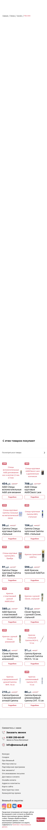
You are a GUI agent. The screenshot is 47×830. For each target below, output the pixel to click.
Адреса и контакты (11, 783)
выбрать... (14, 357)
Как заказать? (8, 770)
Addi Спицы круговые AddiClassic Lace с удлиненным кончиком (33, 492)
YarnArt (19, 16)
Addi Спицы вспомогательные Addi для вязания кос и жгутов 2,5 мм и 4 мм (11, 492)
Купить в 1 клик (23, 375)
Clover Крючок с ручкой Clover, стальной (33, 614)
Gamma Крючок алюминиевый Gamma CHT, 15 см (34, 698)
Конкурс (6, 754)
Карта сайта (7, 786)
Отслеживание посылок (13, 773)
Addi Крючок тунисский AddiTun (34, 571)
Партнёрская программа (13, 767)
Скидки (5, 757)
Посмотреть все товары (23, 453)
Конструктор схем (10, 790)
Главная (5, 16)
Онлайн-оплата (9, 780)
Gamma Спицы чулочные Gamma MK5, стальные (34, 531)
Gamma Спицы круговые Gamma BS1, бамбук (11, 573)
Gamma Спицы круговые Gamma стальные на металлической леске (12, 534)
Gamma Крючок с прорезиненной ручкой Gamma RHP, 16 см (11, 699)
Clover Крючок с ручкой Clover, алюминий (10, 656)
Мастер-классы (9, 764)
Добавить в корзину (23, 368)
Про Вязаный (8, 760)
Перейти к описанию (10, 318)
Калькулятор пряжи (11, 793)
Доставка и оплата (10, 777)
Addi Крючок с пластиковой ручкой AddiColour (12, 614)
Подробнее (12, 497)
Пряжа (12, 16)
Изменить (16, 394)
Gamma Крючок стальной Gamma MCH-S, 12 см (34, 656)
